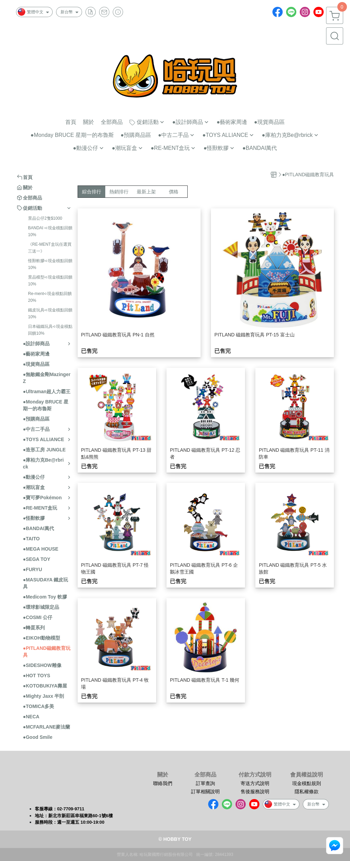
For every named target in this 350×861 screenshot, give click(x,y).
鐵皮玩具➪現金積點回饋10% (50, 313)
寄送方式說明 (255, 783)
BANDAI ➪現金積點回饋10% (50, 231)
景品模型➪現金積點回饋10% (50, 280)
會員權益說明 (306, 775)
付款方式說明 (255, 775)
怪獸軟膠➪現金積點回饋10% (50, 264)
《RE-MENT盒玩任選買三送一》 (49, 248)
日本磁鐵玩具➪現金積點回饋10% (50, 330)
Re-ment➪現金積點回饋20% (50, 297)
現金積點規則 (306, 783)
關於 (162, 775)
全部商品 (205, 775)
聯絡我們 (162, 783)
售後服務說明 (255, 791)
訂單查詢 (205, 783)
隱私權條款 (307, 791)
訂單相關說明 (205, 791)
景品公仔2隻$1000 (45, 218)
